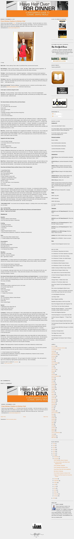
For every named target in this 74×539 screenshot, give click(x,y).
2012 (54, 451)
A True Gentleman (55, 349)
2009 (54, 498)
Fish (52, 381)
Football (53, 384)
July (55, 484)
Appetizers (54, 352)
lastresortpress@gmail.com (14, 27)
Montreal (53, 402)
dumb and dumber (55, 376)
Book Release (54, 354)
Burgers (53, 357)
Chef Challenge (8, 363)
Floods (53, 382)
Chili (52, 366)
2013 (54, 449)
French (53, 386)
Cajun (53, 359)
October (56, 478)
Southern (53, 427)
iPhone (53, 392)
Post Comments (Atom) (11, 419)
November (56, 458)
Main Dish (54, 401)
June (55, 486)
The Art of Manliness (56, 432)
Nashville (53, 404)
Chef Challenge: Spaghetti (59, 465)
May (55, 488)
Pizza (53, 407)
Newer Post (3, 416)
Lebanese (54, 396)
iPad (52, 391)
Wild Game (54, 437)
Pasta (53, 406)
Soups (53, 425)
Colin (14, 23)
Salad (53, 416)
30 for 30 (53, 346)
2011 (54, 453)
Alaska (53, 351)
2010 (54, 455)
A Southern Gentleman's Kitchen (58, 347)
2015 (54, 445)
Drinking (53, 374)
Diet (52, 372)
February (56, 493)
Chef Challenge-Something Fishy (61, 467)
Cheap (53, 361)
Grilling (53, 387)
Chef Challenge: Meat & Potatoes (61, 460)
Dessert (53, 371)
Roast (53, 414)
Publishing (54, 410)
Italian (53, 394)
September (56, 480)
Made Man (54, 399)
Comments (55, 116)
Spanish (53, 429)
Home (24, 416)
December (56, 456)
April (55, 490)
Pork (52, 409)
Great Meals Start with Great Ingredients (62, 469)
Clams (53, 367)
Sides (53, 422)
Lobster (53, 397)
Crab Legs (54, 369)
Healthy (53, 389)
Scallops (53, 417)
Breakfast (54, 356)
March (55, 492)
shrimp (53, 420)
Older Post (45, 416)
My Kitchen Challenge (58, 471)
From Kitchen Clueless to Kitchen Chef (13, 21)
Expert (53, 377)
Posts (54, 113)
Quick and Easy (55, 412)
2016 (54, 443)
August (55, 482)
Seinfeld (53, 419)
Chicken (53, 364)
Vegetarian (54, 435)
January (56, 495)
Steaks (53, 430)
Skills (53, 424)
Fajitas (53, 379)
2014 (54, 447)
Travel (53, 434)
